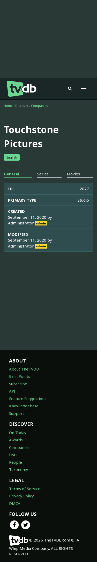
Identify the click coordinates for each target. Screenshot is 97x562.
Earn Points (19, 376)
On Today (17, 432)
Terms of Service (24, 488)
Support (16, 413)
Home (8, 106)
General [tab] (11, 173)
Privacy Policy (21, 495)
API (12, 391)
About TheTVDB (24, 369)
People (15, 462)
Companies (39, 106)
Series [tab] (43, 173)
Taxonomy (18, 469)
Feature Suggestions (27, 398)
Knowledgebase (24, 405)
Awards (16, 439)
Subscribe (18, 383)
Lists (13, 454)
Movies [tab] (73, 173)
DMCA (14, 503)
